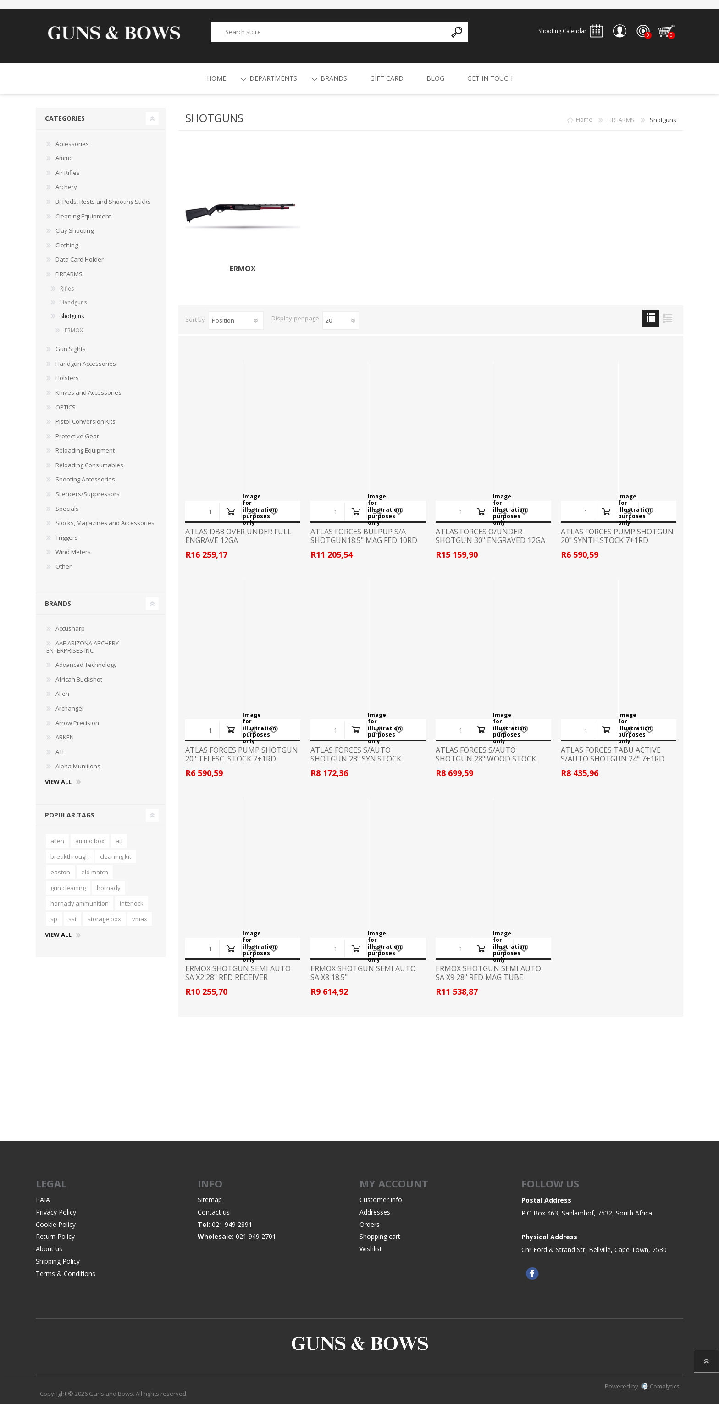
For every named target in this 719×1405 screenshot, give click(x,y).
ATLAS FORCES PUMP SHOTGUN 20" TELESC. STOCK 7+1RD (241, 755)
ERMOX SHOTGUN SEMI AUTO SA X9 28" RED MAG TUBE (488, 974)
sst (72, 920)
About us (49, 1250)
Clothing (66, 246)
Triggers (66, 539)
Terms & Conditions (65, 1275)
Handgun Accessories (85, 365)
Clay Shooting (74, 232)
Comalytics (660, 1387)
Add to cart (230, 512)
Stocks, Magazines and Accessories (105, 524)
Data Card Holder (79, 261)
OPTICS (65, 408)
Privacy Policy (56, 1213)
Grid (650, 319)
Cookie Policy (56, 1225)
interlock (132, 905)
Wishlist (371, 1250)
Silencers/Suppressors (87, 495)
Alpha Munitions (77, 767)
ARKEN (64, 738)
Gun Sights (70, 350)
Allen (62, 695)
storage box (104, 920)
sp (53, 920)
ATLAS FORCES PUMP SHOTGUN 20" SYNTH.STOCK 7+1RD (617, 537)
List (667, 319)
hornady (109, 889)
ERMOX (243, 270)
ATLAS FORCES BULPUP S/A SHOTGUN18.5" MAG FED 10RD (363, 537)
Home (584, 121)
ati (119, 842)
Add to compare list (252, 512)
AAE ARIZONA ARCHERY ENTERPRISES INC (82, 648)
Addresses (375, 1213)
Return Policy (55, 1237)
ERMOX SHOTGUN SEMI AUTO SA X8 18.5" (363, 974)
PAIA (43, 1201)
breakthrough (69, 858)
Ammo (64, 159)
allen (57, 842)
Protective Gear (77, 437)
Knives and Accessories (88, 394)
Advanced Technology (86, 666)
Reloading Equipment (85, 452)
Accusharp (70, 630)
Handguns (73, 304)
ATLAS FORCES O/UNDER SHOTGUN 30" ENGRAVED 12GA (490, 537)
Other (63, 568)
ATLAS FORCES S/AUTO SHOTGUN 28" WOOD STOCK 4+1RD (486, 760)
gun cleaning (68, 889)
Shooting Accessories (85, 480)
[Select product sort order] (236, 321)
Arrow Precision (77, 724)
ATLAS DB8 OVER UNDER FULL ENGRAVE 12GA (238, 537)
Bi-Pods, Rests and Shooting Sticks (103, 203)
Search (457, 32)
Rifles (67, 289)
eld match (94, 873)
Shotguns (72, 317)
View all (58, 783)
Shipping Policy (58, 1262)
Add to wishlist (273, 512)
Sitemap (210, 1201)
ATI (59, 753)
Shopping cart (666, 32)
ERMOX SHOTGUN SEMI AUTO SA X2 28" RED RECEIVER (238, 974)
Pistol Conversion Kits (85, 423)
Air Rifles (67, 174)
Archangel (69, 709)
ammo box (90, 842)
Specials (67, 509)
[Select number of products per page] (340, 321)
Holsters (67, 379)
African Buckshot (78, 681)
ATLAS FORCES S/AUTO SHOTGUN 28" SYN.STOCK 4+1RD (355, 760)
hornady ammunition (79, 905)
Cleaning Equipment (83, 217)
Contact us (214, 1213)
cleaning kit (115, 858)
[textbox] (329, 32)
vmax (139, 920)
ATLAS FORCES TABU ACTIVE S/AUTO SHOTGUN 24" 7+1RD (612, 755)
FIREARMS (69, 275)
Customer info (381, 1201)
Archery (66, 188)
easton (60, 873)
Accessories (72, 144)
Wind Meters (73, 553)
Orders (370, 1225)
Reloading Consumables (89, 466)
